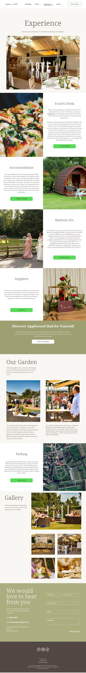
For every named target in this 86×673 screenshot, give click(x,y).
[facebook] (38, 650)
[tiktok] (47, 650)
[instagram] (43, 650)
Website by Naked (43, 662)
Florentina (50, 114)
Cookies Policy (43, 661)
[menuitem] (28, 4)
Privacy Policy (43, 659)
